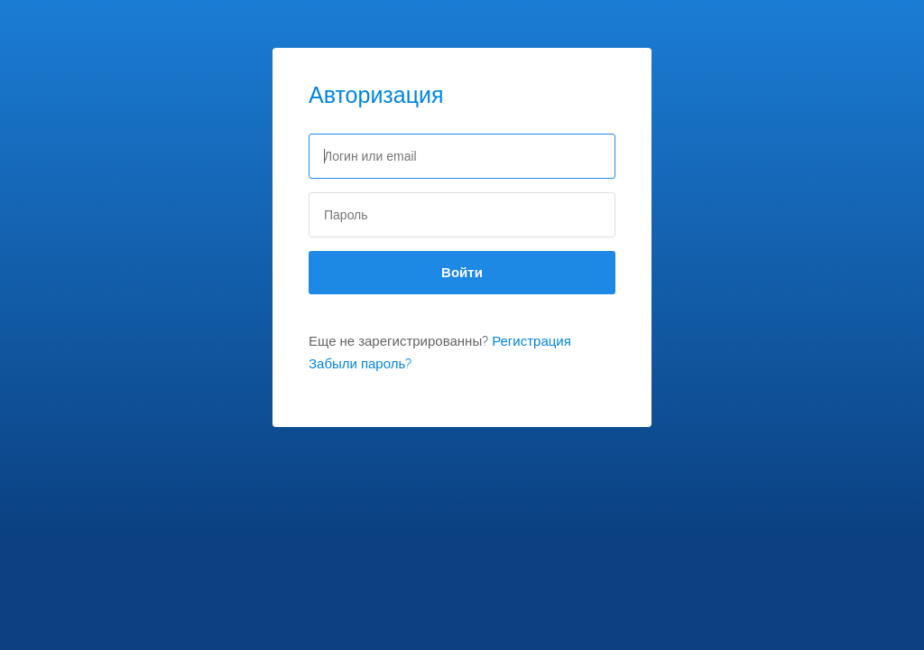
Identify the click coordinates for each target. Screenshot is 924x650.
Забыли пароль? (360, 364)
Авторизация (376, 95)
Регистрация (531, 341)
